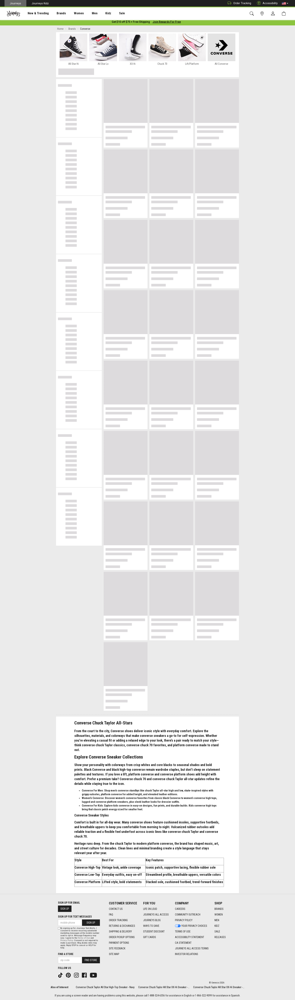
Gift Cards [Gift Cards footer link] (149, 937)
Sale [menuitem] (109, 13)
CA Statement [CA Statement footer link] (183, 942)
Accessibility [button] (266, 3)
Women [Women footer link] (218, 914)
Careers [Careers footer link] (180, 908)
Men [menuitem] (84, 13)
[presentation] (35, 13)
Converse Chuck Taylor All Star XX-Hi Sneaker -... (163, 987)
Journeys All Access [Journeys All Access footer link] (156, 914)
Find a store (65, 954)
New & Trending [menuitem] (35, 13)
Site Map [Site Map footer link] (114, 954)
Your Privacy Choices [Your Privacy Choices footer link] (191, 925)
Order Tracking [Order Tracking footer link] (118, 920)
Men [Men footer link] (216, 920)
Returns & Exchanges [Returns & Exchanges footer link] (122, 925)
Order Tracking (238, 3)
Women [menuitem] (71, 13)
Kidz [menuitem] (97, 13)
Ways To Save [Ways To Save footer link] (151, 925)
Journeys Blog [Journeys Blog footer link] (152, 920)
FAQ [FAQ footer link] (111, 914)
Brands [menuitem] (55, 13)
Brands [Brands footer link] (219, 908)
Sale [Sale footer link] (217, 931)
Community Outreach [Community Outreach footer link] (187, 914)
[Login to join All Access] (131, 22)
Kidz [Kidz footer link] (216, 925)
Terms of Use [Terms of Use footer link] (183, 931)
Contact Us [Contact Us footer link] (116, 908)
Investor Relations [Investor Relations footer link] (186, 954)
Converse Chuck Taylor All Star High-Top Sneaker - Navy (105, 987)
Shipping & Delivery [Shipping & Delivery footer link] (120, 931)
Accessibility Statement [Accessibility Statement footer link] (189, 937)
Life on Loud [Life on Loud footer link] (150, 908)
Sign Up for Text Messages (75, 916)
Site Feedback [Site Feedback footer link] (117, 948)
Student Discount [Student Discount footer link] (154, 931)
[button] (285, 3)
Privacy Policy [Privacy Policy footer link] (183, 920)
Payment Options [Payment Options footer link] (119, 942)
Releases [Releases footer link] (220, 937)
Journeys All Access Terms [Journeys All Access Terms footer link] (192, 948)
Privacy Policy (66, 940)
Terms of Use (84, 938)
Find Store (91, 960)
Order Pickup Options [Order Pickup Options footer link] (122, 937)
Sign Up (64, 908)
